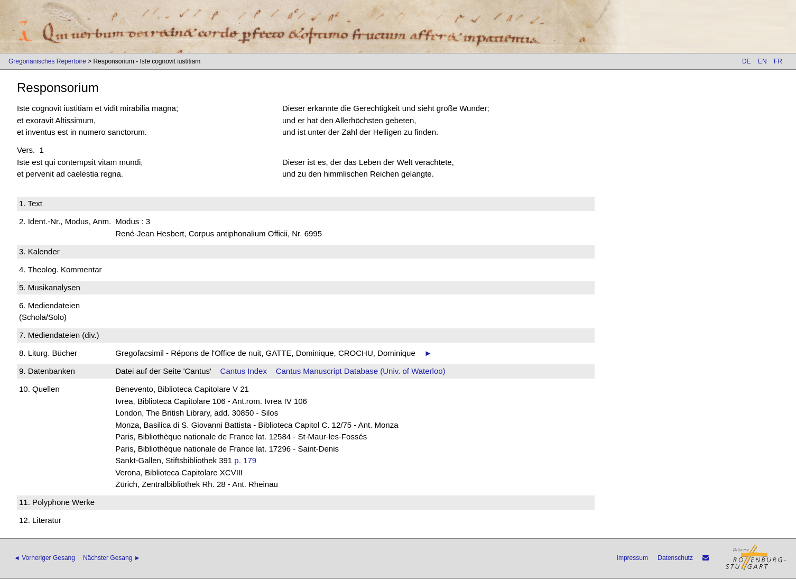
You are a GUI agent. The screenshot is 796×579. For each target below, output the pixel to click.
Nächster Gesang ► (112, 558)
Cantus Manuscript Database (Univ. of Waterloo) (361, 370)
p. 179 (245, 460)
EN (762, 61)
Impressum (632, 558)
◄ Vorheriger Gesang (44, 558)
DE (746, 61)
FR (778, 61)
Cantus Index (243, 370)
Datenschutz (675, 558)
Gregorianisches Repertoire (47, 61)
